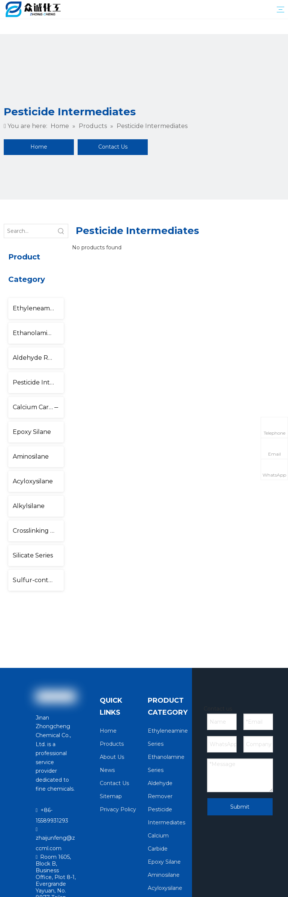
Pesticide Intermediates (38, 382)
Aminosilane (31, 456)
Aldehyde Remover (38, 357)
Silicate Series (33, 555)
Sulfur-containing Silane (38, 580)
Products (112, 744)
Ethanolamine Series (38, 333)
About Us (112, 757)
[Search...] (29, 231)
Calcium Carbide (37, 407)
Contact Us (113, 146)
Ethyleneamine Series (38, 308)
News (107, 770)
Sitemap (111, 796)
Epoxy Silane (32, 431)
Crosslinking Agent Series (38, 530)
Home (38, 146)
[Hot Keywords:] (61, 231)
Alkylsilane (29, 506)
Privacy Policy (118, 809)
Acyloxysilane (33, 481)
